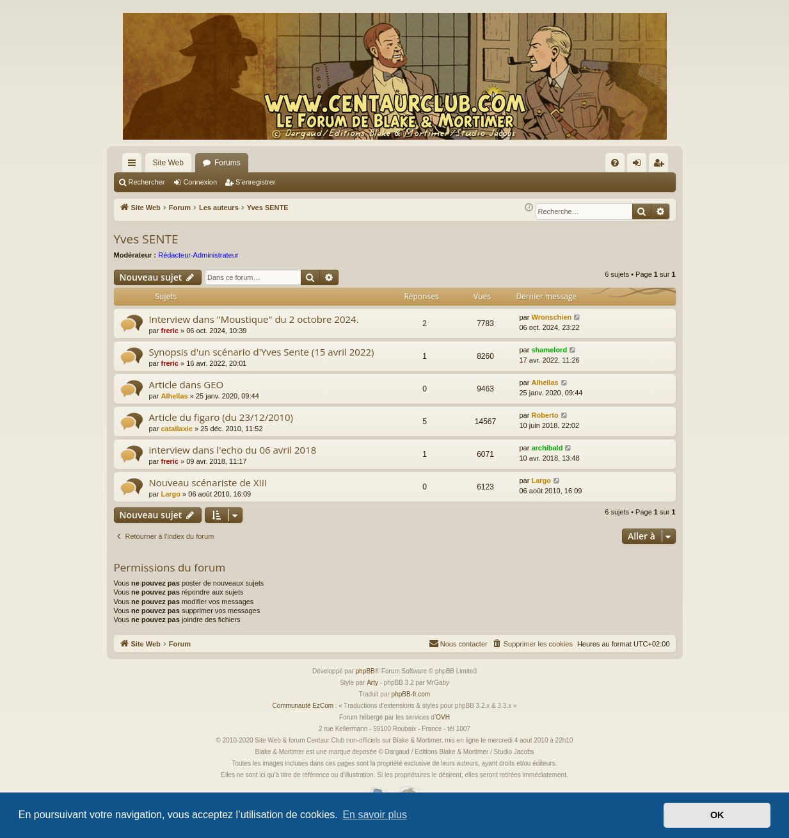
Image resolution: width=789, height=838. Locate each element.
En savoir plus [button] (374, 814)
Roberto (544, 415)
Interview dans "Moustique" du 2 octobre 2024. (254, 319)
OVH (443, 717)
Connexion (200, 182)
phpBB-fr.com (411, 694)
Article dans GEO (186, 384)
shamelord (549, 350)
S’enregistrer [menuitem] (660, 165)
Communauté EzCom (302, 705)
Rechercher (147, 182)
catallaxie (177, 428)
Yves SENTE (146, 239)
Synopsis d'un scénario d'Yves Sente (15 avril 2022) (261, 351)
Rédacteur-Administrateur (198, 255)
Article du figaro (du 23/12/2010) (221, 417)
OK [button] (717, 815)
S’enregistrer (255, 182)
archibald (546, 448)
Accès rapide (134, 165)
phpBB (365, 671)
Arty (372, 682)
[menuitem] (615, 162)
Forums (227, 162)
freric (170, 330)
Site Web (168, 162)
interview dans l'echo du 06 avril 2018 (233, 449)
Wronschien (551, 317)
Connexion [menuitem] (639, 165)
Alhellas (174, 396)
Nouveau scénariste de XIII (208, 482)
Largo (170, 494)
